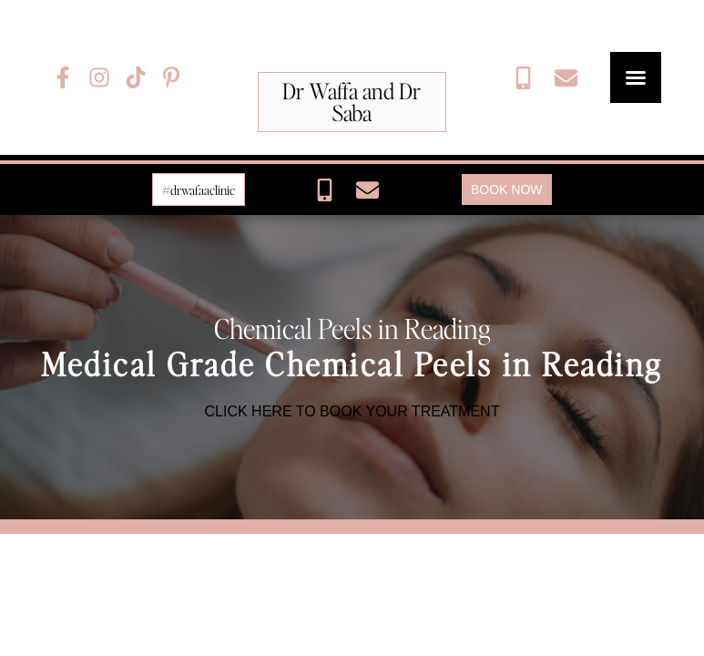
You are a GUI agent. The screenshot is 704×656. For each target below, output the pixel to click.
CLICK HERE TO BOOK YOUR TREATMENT (352, 411)
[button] (635, 77)
